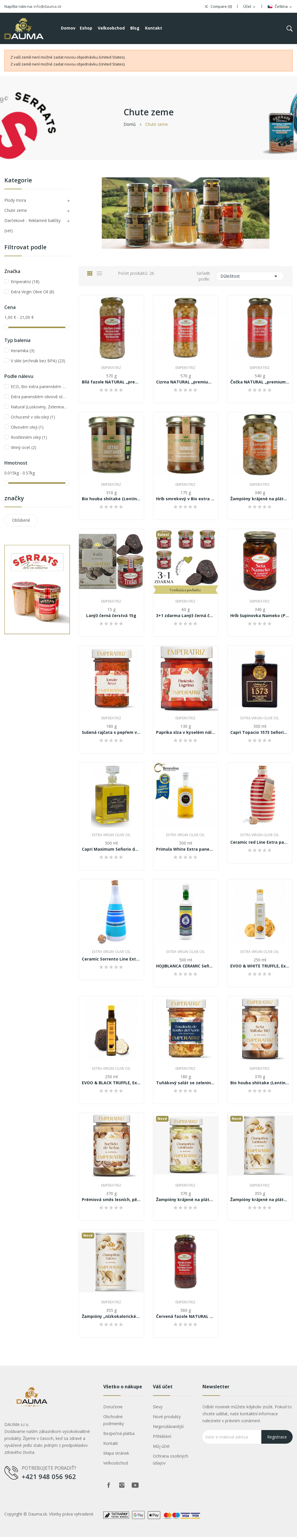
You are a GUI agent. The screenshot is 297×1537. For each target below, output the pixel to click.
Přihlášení (162, 1436)
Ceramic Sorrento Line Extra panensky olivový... (111, 959)
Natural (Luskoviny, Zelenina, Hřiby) (39, 407)
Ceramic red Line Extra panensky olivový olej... (259, 842)
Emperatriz (25, 281)
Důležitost (250, 276)
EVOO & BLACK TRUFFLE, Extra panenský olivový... (111, 1082)
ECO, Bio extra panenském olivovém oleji (39, 386)
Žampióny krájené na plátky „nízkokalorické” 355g (259, 1199)
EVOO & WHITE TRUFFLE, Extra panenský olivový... (259, 966)
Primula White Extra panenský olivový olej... (185, 849)
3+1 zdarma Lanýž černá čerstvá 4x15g (185, 615)
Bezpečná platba (119, 1433)
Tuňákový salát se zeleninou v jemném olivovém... (185, 1082)
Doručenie (113, 1406)
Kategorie (18, 180)
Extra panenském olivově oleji (39, 396)
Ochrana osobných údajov (170, 1459)
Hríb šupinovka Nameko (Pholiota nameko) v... (259, 615)
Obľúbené (21, 520)
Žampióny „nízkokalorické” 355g (111, 1316)
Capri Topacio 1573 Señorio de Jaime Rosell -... (259, 732)
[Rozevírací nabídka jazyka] (280, 6)
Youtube (135, 1485)
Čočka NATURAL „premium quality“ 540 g (259, 382)
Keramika (23, 350)
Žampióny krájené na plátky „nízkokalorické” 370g (185, 1199)
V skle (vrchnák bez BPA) (38, 360)
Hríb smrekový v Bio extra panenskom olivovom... (185, 498)
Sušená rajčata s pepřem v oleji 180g (111, 732)
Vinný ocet (23, 447)
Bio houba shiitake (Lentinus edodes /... (111, 498)
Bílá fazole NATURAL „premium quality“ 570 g (111, 382)
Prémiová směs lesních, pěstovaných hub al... (111, 1199)
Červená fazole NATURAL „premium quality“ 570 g (185, 1316)
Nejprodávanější (168, 1426)
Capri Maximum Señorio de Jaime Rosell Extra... (111, 849)
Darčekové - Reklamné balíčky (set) (32, 225)
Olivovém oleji (27, 427)
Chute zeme (15, 210)
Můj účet (161, 1446)
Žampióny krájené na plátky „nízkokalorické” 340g (259, 498)
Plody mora (15, 200)
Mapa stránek (116, 1453)
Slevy (157, 1406)
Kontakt (110, 1443)
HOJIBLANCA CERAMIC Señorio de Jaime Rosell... (185, 966)
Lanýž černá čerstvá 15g (111, 615)
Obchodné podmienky (113, 1420)
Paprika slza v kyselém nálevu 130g (185, 732)
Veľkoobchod (115, 1463)
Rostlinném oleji (29, 437)
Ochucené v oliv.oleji (33, 417)
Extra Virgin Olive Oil (32, 291)
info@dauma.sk (47, 6)
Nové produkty (167, 1416)
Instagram (122, 1485)
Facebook (108, 1485)
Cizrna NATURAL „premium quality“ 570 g (185, 382)
